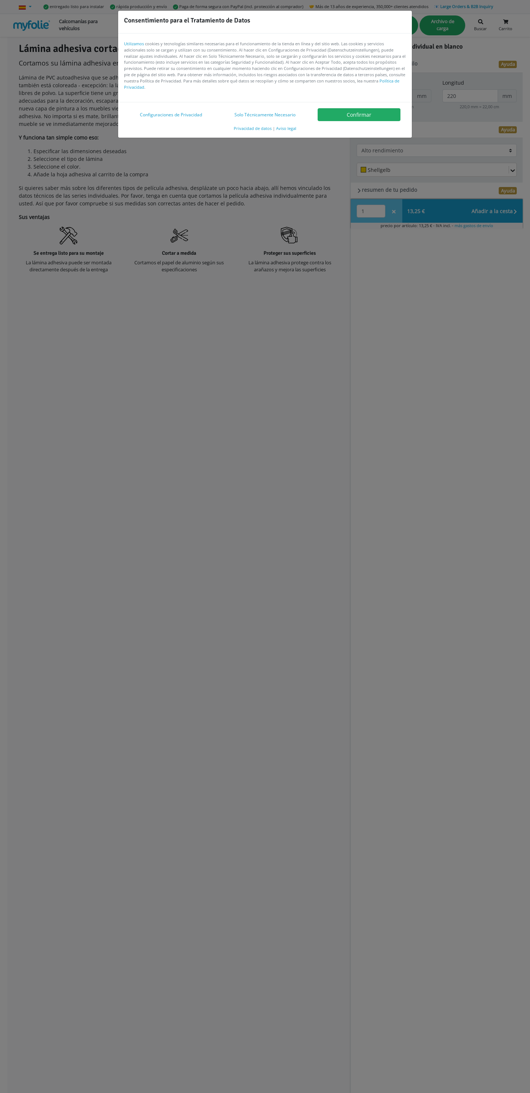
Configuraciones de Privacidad (171, 115)
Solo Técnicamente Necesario (265, 115)
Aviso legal (286, 128)
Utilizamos (134, 43)
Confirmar (359, 114)
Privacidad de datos (253, 128)
